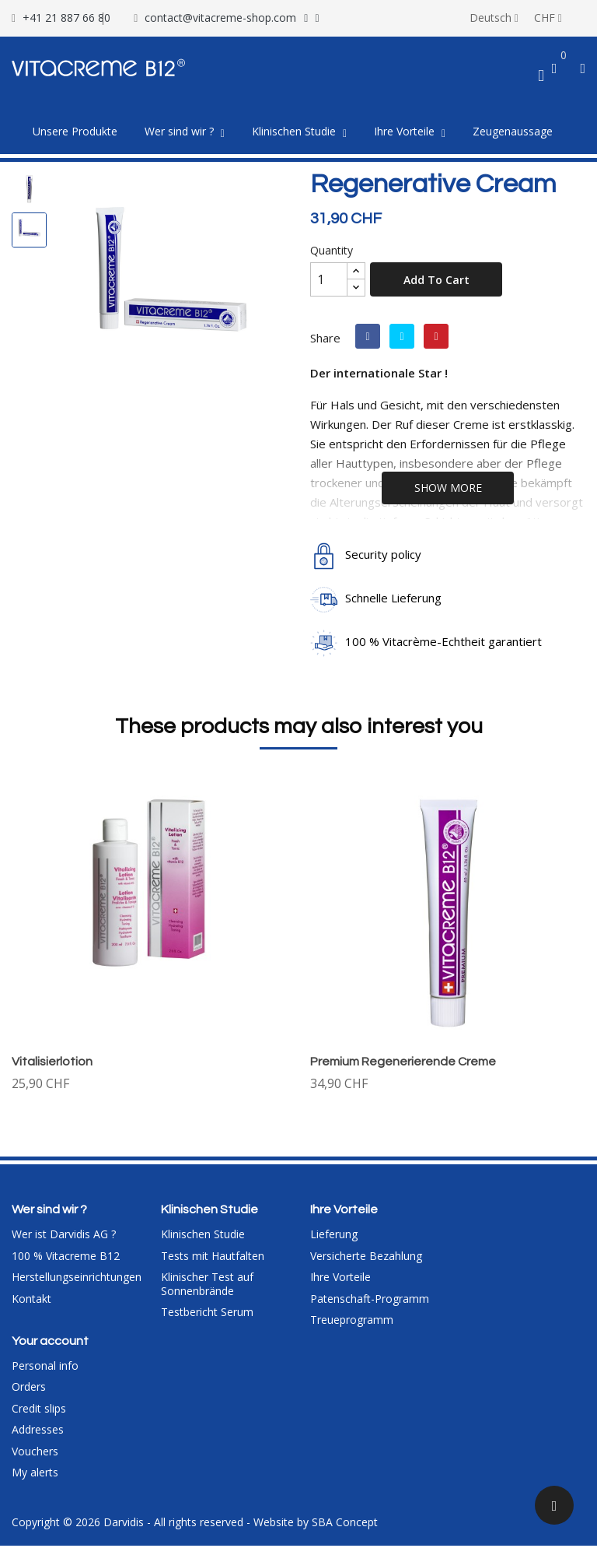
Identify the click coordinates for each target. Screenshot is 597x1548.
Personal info (45, 1367)
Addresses (38, 1432)
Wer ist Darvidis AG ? (64, 1237)
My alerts (35, 1475)
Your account (50, 1343)
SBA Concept (345, 1524)
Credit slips (39, 1410)
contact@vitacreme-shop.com (220, 17)
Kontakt (31, 1301)
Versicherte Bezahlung (366, 1258)
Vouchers (35, 1453)
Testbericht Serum (207, 1315)
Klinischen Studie (203, 1237)
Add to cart (436, 279)
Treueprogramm (351, 1322)
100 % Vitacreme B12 (66, 1258)
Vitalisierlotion (52, 1061)
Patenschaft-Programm (369, 1301)
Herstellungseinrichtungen (76, 1279)
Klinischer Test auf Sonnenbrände (207, 1286)
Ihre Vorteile (340, 1279)
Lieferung (334, 1237)
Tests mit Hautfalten (212, 1258)
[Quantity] (328, 279)
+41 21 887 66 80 (66, 17)
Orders (29, 1389)
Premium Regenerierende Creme (403, 1061)
